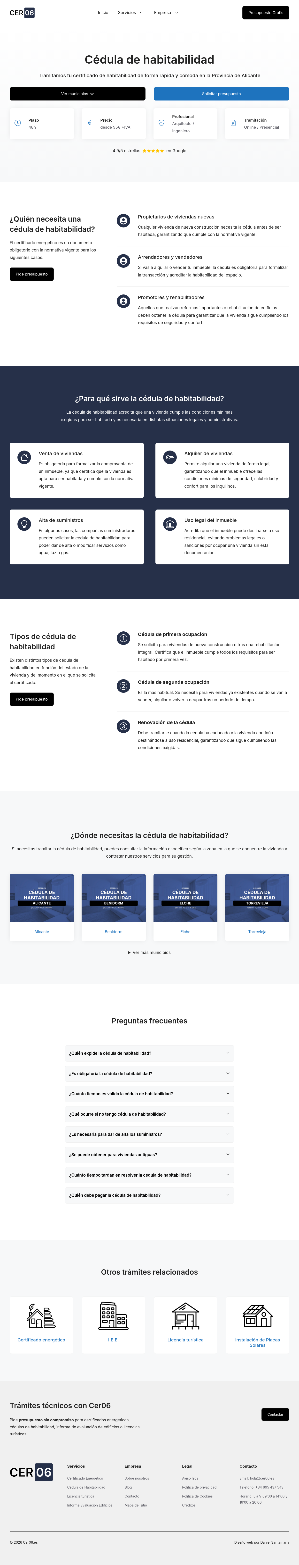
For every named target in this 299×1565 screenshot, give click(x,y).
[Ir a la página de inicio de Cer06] (22, 12)
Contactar (275, 1414)
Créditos (189, 1505)
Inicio (103, 12)
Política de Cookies (197, 1496)
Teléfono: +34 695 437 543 (262, 1487)
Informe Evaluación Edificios (89, 1505)
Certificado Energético (85, 1478)
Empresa (166, 13)
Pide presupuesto (32, 274)
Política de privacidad (199, 1487)
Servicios (131, 13)
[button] (149, 1053)
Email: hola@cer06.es (257, 1478)
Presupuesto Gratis (265, 12)
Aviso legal (190, 1478)
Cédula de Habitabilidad (86, 1487)
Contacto (132, 1496)
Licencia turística (80, 1496)
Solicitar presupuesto (221, 93)
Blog (128, 1487)
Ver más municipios (152, 952)
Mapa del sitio (136, 1505)
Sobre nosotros (137, 1478)
